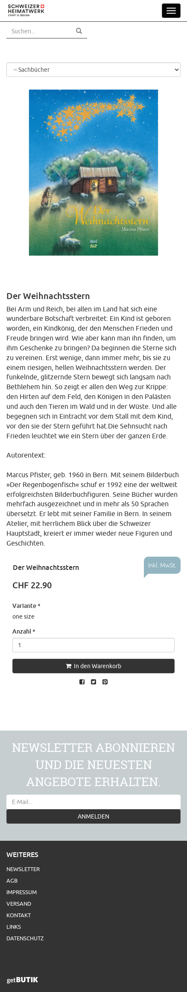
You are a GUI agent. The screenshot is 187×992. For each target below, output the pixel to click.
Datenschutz (25, 938)
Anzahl (23, 631)
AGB (12, 880)
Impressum (21, 892)
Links (13, 926)
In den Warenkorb (93, 666)
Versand (18, 903)
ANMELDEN (93, 816)
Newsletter (23, 869)
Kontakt (18, 915)
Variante (26, 605)
